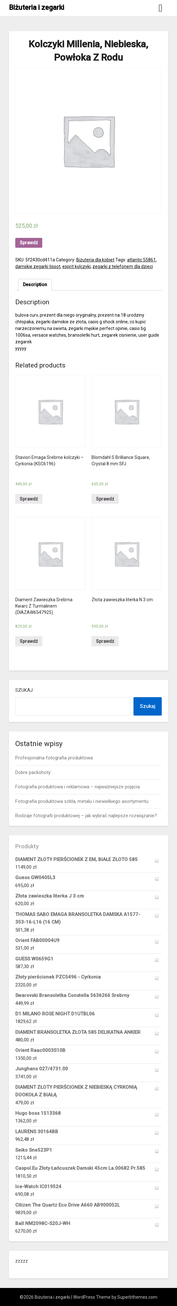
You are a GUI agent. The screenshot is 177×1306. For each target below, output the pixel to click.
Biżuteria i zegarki (36, 7)
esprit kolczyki (76, 266)
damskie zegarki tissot (37, 266)
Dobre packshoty (33, 772)
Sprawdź (29, 242)
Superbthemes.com (137, 1297)
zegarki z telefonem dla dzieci (122, 266)
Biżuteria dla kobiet (95, 259)
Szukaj (24, 690)
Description (35, 284)
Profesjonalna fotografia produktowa (54, 758)
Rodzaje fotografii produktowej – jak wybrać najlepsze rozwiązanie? (86, 815)
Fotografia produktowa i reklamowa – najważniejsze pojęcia (77, 787)
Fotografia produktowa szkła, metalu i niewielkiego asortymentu (81, 801)
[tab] (35, 285)
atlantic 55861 (141, 259)
